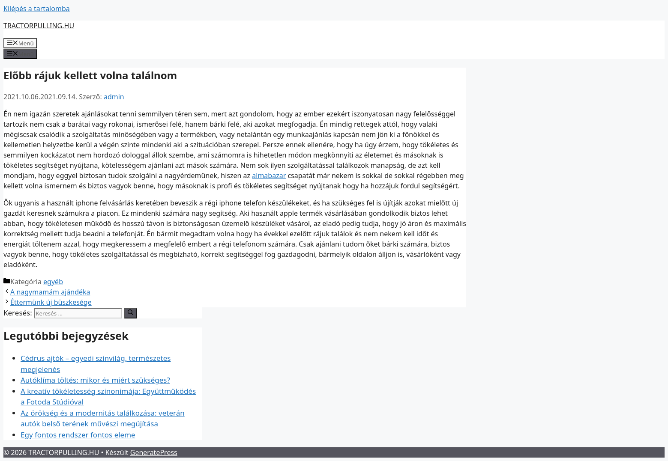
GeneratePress (153, 452)
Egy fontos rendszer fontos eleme (78, 435)
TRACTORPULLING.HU (38, 25)
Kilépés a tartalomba (36, 8)
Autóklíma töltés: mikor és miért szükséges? (95, 380)
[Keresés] (130, 313)
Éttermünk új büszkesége (51, 302)
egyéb (53, 281)
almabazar (269, 175)
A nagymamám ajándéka (50, 292)
